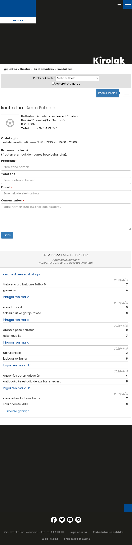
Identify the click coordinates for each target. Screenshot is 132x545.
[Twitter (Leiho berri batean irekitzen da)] (62, 520)
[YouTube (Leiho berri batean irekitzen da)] (70, 520)
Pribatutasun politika (108, 532)
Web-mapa (50, 539)
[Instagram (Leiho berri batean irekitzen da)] (78, 520)
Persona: (8, 161)
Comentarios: (12, 200)
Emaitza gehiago (17, 411)
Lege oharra (78, 532)
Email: (6, 187)
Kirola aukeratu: (44, 78)
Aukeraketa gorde (67, 84)
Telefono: (8, 174)
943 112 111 (57, 532)
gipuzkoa (10, 69)
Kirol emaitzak (44, 69)
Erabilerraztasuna (77, 539)
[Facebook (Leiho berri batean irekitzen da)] (54, 520)
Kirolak (17, 20)
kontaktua (64, 69)
